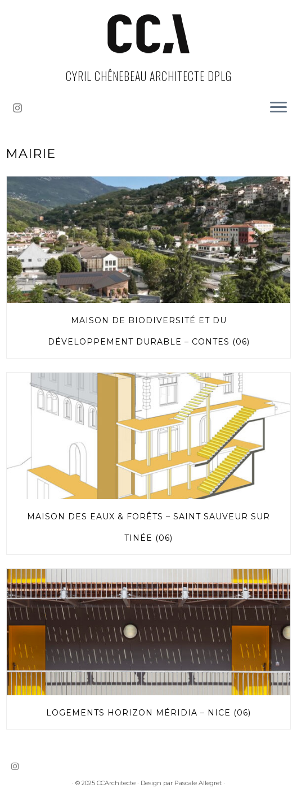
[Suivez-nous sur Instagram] (21, 108)
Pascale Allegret (198, 783)
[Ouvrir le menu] (278, 107)
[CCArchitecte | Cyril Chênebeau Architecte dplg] (148, 34)
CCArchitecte (116, 783)
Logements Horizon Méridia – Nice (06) (148, 713)
